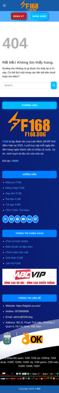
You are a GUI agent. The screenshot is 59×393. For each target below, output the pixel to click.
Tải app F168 (13, 204)
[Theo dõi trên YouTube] (23, 219)
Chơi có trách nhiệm (17, 241)
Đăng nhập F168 (15, 188)
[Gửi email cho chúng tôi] (11, 219)
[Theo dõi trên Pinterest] (17, 219)
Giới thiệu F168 (14, 257)
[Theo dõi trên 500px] (29, 219)
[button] (4, 5)
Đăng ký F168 (13, 182)
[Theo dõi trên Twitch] (35, 219)
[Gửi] (54, 85)
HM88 (15, 161)
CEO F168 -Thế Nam (17, 210)
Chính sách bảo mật (17, 252)
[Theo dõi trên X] (5, 219)
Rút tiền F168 (13, 199)
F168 (5, 141)
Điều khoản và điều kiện (19, 246)
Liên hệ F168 (13, 263)
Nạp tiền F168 (14, 193)
